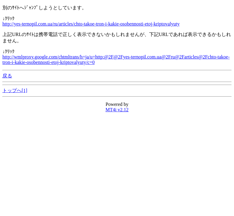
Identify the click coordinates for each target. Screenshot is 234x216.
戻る (7, 75)
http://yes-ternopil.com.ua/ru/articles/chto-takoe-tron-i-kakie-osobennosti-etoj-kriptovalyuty (91, 23)
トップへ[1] (14, 90)
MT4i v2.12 (117, 109)
